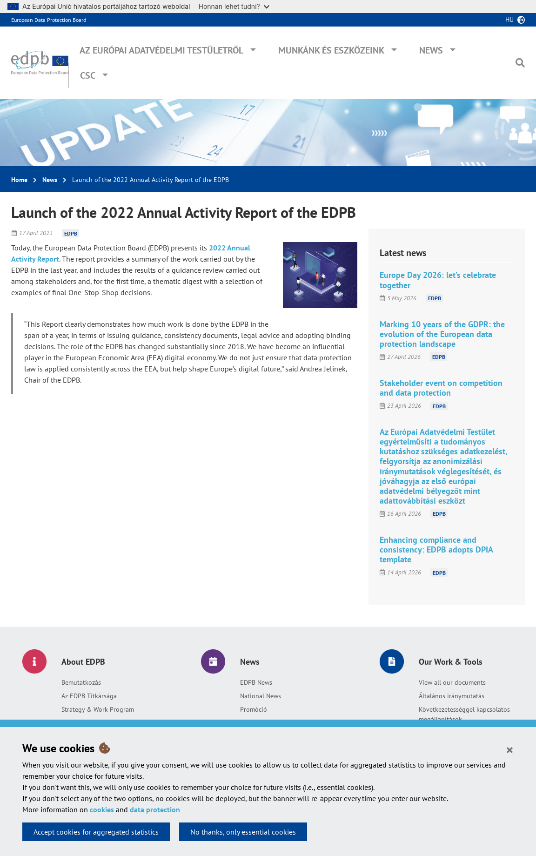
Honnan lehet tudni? (234, 6)
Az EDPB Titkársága (89, 696)
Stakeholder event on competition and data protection (441, 387)
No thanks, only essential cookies (243, 831)
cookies (102, 809)
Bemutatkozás (81, 682)
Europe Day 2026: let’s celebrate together (438, 280)
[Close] (510, 749)
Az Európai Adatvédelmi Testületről (161, 50)
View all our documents (452, 682)
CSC (87, 75)
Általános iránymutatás (451, 696)
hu (509, 19)
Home (19, 179)
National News (260, 696)
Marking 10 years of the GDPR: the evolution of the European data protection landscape (442, 334)
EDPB (70, 232)
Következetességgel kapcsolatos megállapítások (464, 714)
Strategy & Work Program (97, 709)
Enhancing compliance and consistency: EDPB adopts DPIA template (436, 549)
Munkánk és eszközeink (331, 50)
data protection (155, 809)
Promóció (253, 709)
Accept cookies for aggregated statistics (96, 831)
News (431, 50)
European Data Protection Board (48, 19)
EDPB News (256, 682)
